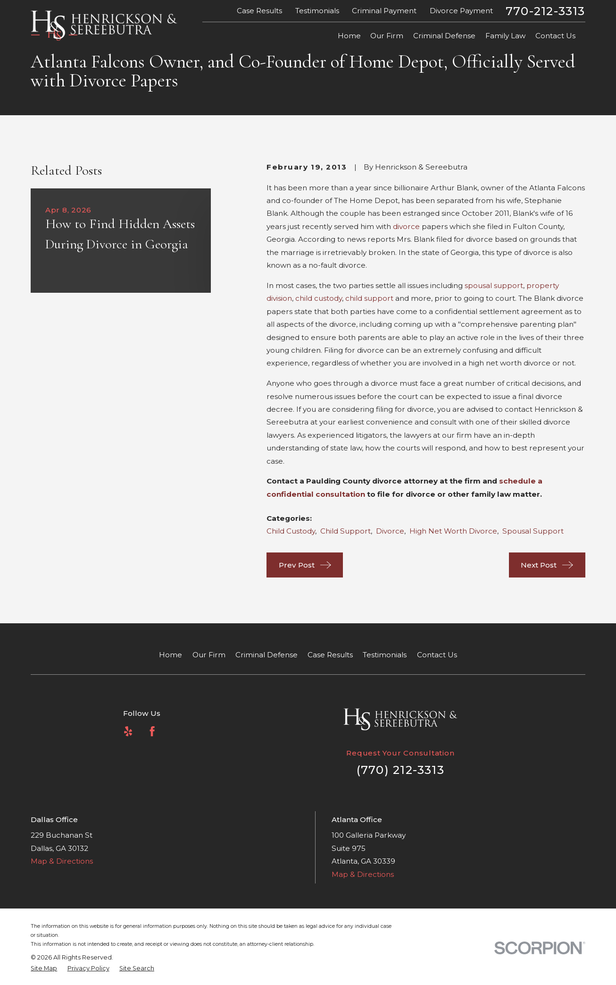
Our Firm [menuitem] (386, 35)
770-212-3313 (545, 11)
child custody (318, 298)
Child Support (345, 530)
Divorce (390, 530)
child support (369, 298)
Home (170, 654)
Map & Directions (62, 861)
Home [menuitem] (349, 35)
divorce (406, 226)
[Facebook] (152, 731)
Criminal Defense (266, 654)
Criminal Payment (384, 10)
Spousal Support (533, 530)
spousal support (494, 285)
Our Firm (208, 654)
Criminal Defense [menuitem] (444, 35)
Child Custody (290, 530)
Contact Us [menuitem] (555, 35)
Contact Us (437, 654)
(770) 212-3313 (400, 770)
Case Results (259, 10)
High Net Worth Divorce (453, 530)
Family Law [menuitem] (505, 35)
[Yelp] (128, 731)
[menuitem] (44, 968)
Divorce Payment (461, 10)
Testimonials (317, 10)
